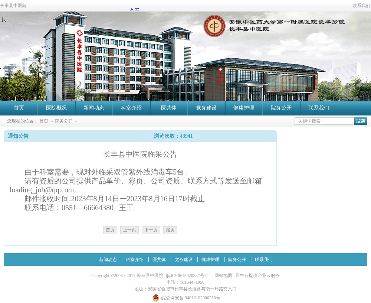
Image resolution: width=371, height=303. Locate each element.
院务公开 (64, 121)
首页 (19, 108)
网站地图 (222, 275)
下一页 (151, 229)
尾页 (170, 229)
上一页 (129, 229)
